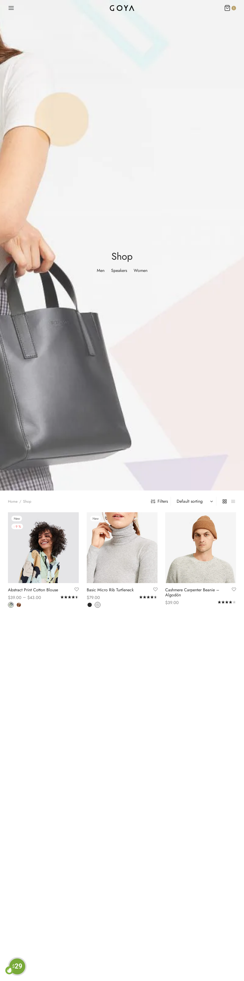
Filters (159, 501)
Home (13, 501)
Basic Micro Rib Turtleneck (110, 590)
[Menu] (11, 8)
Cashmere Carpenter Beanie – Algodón (192, 592)
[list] (233, 501)
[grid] (225, 501)
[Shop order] (194, 501)
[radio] (11, 604)
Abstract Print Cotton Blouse (33, 590)
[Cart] (230, 8)
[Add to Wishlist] (77, 589)
